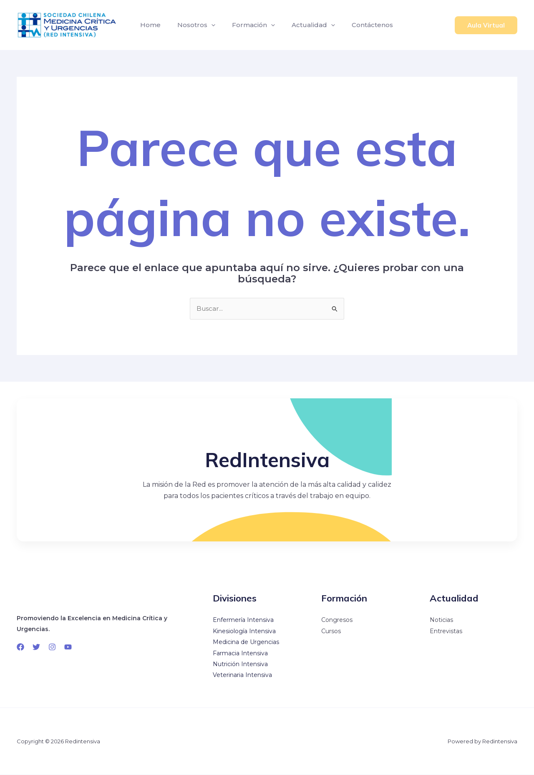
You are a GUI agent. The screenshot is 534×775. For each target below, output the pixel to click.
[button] (486, 25)
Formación (245, 25)
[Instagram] (52, 647)
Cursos (331, 631)
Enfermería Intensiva (243, 620)
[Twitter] (36, 647)
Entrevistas (446, 631)
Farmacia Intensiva (240, 653)
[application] (206, 25)
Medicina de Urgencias (246, 642)
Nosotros (191, 25)
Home (149, 25)
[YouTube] (68, 647)
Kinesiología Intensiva (244, 631)
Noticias (441, 620)
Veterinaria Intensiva (242, 675)
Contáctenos (357, 25)
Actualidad (301, 25)
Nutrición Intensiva (240, 664)
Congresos (337, 620)
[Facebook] (20, 647)
